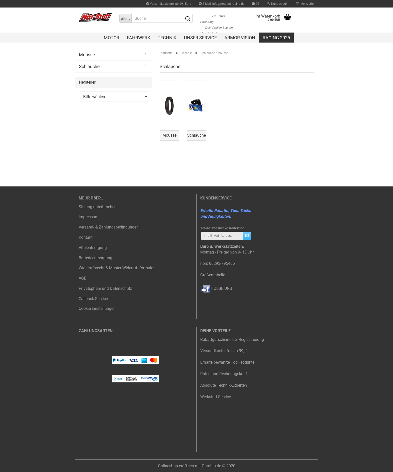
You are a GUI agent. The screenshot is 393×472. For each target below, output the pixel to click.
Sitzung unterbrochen (98, 206)
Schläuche (89, 66)
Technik (167, 37)
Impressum (89, 216)
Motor (111, 37)
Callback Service (93, 298)
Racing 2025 (276, 37)
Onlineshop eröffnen (176, 465)
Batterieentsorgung (95, 258)
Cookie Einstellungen (97, 308)
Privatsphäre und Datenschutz (105, 288)
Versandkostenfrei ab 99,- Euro (168, 4)
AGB (82, 278)
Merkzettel (305, 4)
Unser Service (200, 37)
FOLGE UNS (216, 288)
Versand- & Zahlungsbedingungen (109, 227)
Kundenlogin (277, 4)
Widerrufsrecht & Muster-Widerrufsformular (117, 268)
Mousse (87, 54)
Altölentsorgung (93, 247)
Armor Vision (239, 37)
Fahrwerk (138, 37)
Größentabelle (212, 275)
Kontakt (85, 237)
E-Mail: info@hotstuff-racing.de (221, 4)
